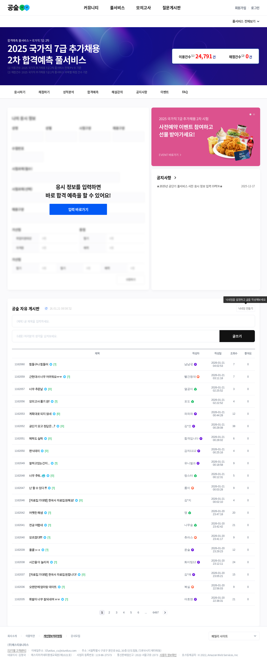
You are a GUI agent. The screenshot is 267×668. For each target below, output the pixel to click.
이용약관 (30, 636)
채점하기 (44, 92)
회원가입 (240, 8)
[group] (205, 137)
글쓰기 (237, 336)
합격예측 (92, 92)
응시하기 (19, 92)
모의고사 (143, 8)
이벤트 (164, 92)
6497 (156, 612)
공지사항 (141, 92)
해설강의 (117, 92)
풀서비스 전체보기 (246, 21)
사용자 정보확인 (168, 655)
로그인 (255, 8)
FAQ (185, 92)
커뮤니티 (91, 8)
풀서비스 (117, 8)
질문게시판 (171, 8)
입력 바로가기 (78, 209)
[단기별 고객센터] (17, 651)
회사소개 (12, 636)
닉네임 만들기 (245, 308)
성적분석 (68, 92)
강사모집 (75, 636)
